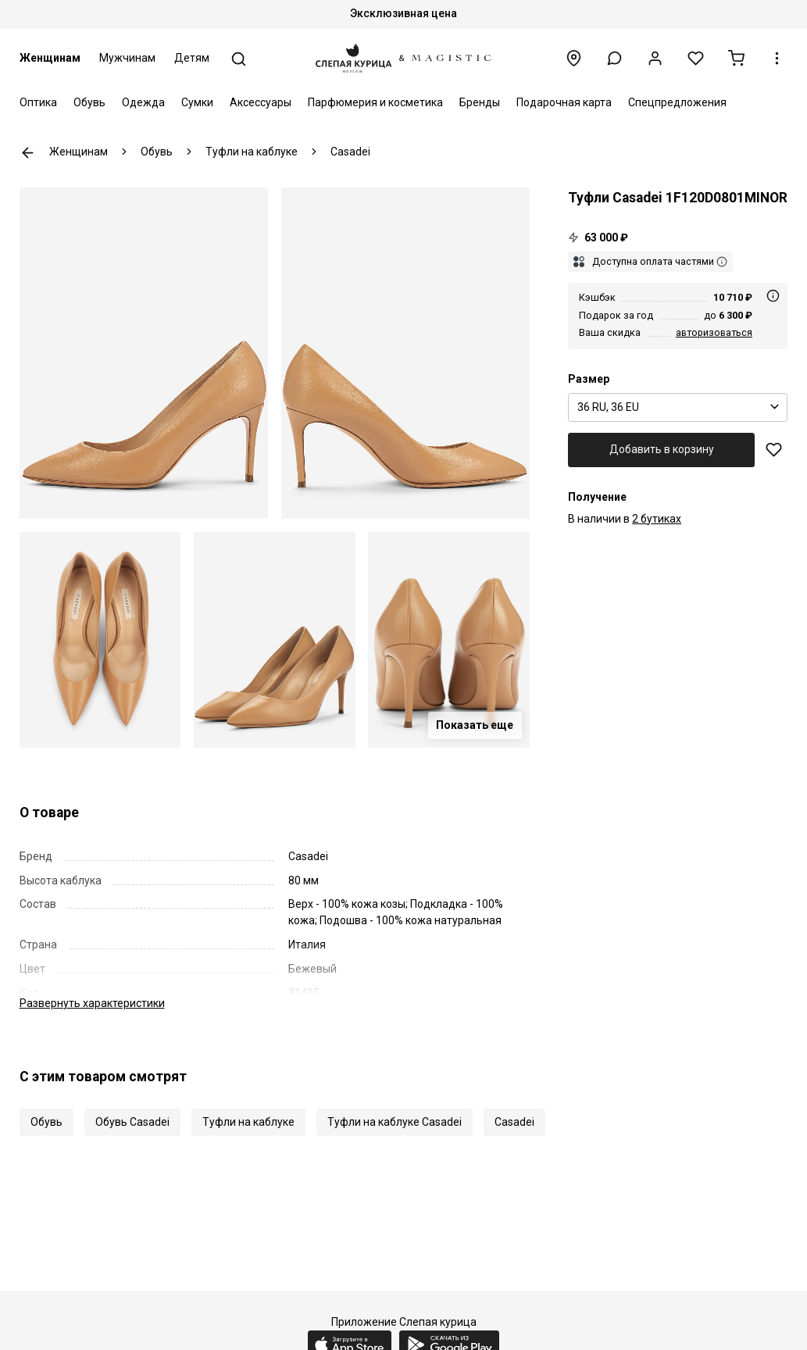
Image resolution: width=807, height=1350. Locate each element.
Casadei (514, 1122)
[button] (614, 58)
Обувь (89, 102)
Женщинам (50, 58)
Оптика (38, 102)
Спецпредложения (677, 102)
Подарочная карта (564, 102)
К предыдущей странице (28, 153)
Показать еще (474, 725)
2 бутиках (656, 518)
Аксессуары (260, 102)
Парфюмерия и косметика (375, 102)
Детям (191, 58)
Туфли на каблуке (248, 1122)
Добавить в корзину (661, 449)
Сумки (197, 102)
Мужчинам (127, 58)
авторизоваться (714, 332)
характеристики (92, 1003)
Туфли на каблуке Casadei (394, 1122)
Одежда (143, 102)
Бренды (479, 102)
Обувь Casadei (132, 1122)
